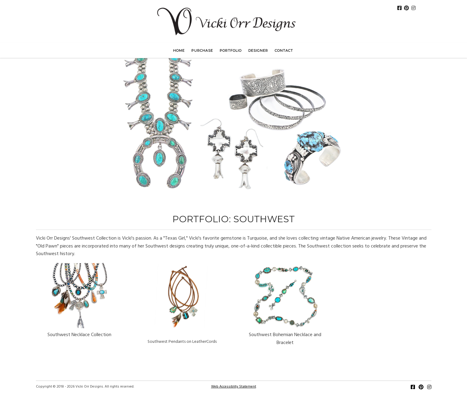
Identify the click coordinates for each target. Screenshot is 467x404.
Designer (258, 50)
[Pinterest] (406, 9)
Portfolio (231, 50)
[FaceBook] (399, 9)
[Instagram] (413, 9)
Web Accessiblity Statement (233, 387)
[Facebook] (413, 388)
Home (179, 50)
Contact (284, 50)
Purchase (202, 50)
